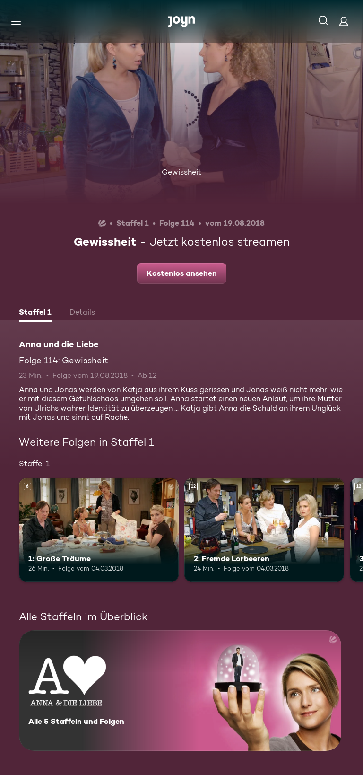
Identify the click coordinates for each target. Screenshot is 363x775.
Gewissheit (181, 171)
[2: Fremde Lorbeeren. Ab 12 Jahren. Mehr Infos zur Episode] (264, 530)
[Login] (343, 21)
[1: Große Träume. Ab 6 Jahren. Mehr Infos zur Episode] (99, 530)
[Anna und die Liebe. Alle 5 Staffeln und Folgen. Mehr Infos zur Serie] (180, 690)
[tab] (35, 313)
